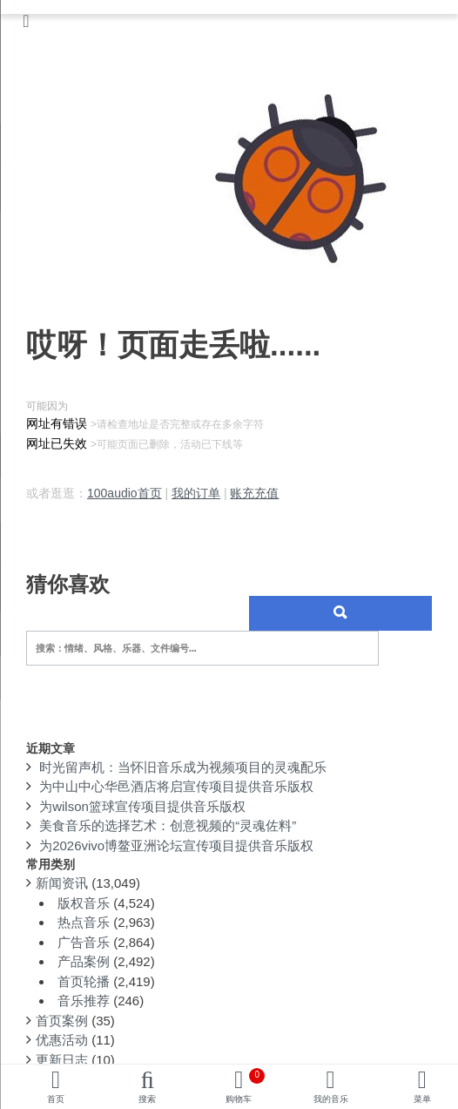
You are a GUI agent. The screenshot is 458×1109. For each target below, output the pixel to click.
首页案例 (62, 1020)
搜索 (147, 1099)
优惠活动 (62, 1039)
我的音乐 (330, 1099)
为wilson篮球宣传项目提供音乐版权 (142, 806)
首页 (55, 1099)
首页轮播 (83, 981)
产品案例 (83, 961)
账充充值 (254, 493)
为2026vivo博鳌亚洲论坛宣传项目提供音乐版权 (176, 845)
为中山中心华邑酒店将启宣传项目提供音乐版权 (176, 786)
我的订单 (196, 493)
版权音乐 (83, 903)
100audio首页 (124, 493)
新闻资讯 (62, 883)
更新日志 (62, 1059)
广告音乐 (83, 942)
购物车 (245, 1086)
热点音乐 (83, 922)
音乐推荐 (83, 1000)
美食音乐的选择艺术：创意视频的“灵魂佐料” (167, 825)
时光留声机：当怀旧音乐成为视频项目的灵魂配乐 (183, 767)
